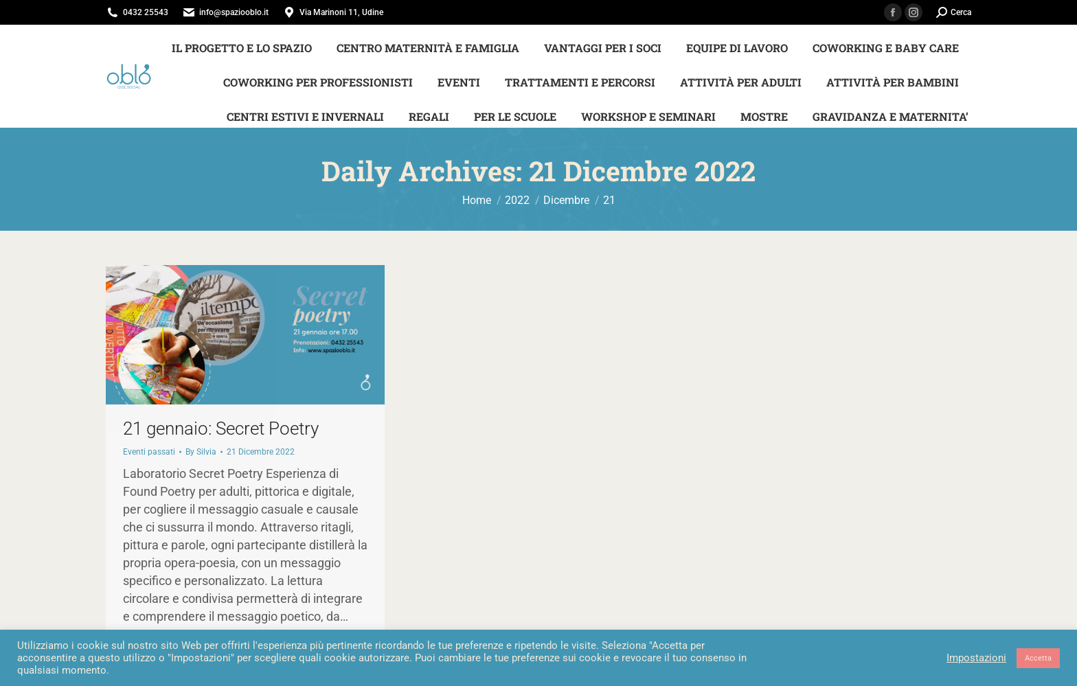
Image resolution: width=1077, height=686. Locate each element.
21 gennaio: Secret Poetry (221, 428)
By (200, 452)
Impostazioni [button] (976, 658)
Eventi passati (149, 452)
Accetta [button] (1038, 658)
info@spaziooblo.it (234, 12)
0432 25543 (145, 12)
